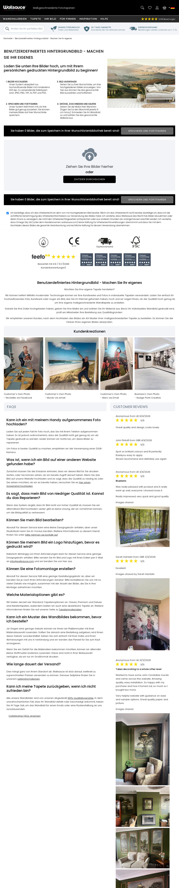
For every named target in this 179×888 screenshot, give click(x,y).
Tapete (35, 18)
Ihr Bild (50, 18)
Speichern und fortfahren (147, 131)
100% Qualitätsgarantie (81, 698)
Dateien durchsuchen (89, 179)
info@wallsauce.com (22, 561)
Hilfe (104, 18)
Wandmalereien (15, 18)
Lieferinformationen (28, 679)
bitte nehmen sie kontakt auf (41, 534)
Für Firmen (68, 18)
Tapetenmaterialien (70, 609)
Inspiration (88, 18)
